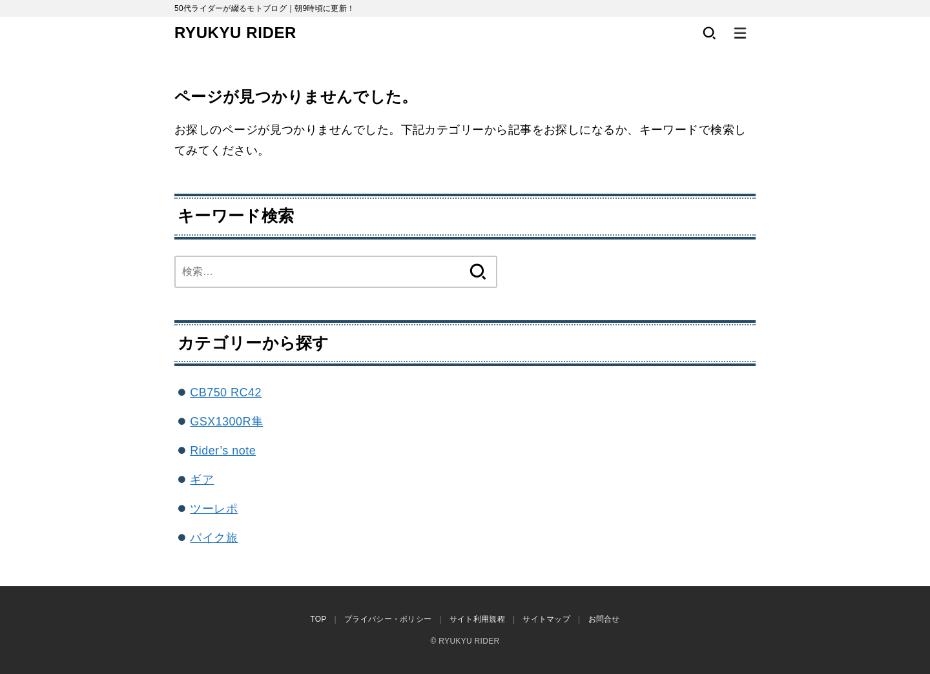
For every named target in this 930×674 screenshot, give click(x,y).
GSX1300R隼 (226, 421)
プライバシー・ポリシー (387, 619)
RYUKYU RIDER (235, 32)
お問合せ (604, 619)
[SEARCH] (709, 33)
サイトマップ (546, 619)
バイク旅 (214, 537)
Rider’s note (223, 450)
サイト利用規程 (477, 619)
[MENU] (740, 33)
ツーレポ (214, 508)
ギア (202, 479)
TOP (318, 619)
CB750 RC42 (226, 392)
